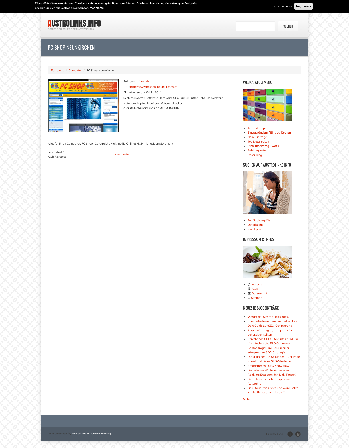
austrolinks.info (74, 23)
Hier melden (122, 154)
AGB (255, 289)
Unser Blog (255, 155)
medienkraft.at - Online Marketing (91, 433)
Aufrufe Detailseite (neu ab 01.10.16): (148, 108)
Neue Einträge (257, 137)
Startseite (57, 70)
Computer (75, 70)
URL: (126, 86)
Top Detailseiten (258, 141)
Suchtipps (254, 229)
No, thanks (303, 5)
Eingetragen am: (134, 92)
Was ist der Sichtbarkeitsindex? (268, 316)
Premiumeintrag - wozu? (264, 146)
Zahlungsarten (258, 150)
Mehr (246, 399)
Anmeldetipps (257, 128)
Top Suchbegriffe (259, 220)
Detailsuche (255, 224)
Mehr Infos (96, 7)
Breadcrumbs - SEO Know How (268, 365)
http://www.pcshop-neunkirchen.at (153, 86)
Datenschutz (260, 293)
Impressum (258, 284)
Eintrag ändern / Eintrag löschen (269, 132)
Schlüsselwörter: (134, 98)
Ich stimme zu (283, 5)
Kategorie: (130, 81)
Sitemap (256, 297)
